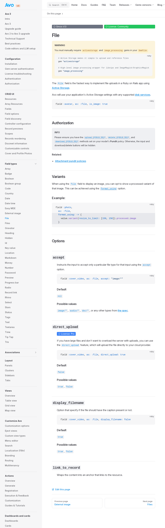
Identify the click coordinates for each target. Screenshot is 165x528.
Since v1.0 (59, 26)
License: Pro (66, 333)
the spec (123, 310)
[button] (21, 13)
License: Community (117, 26)
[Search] (58, 5)
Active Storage (60, 87)
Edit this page (61, 489)
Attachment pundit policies (70, 161)
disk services (142, 94)
